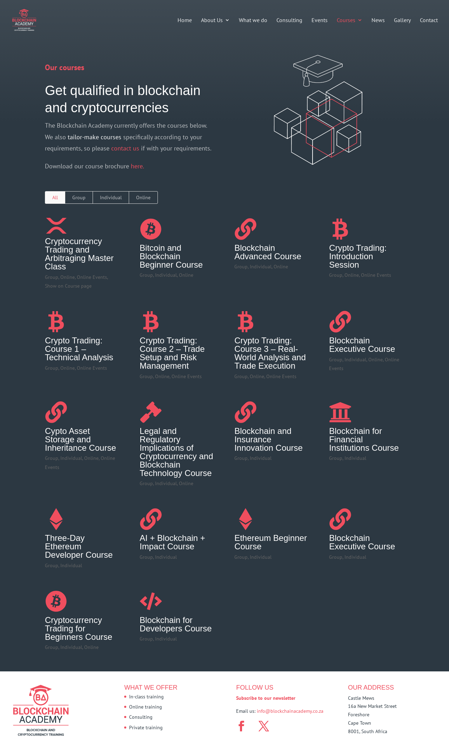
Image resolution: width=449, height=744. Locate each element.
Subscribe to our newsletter (265, 698)
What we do (253, 21)
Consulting (289, 21)
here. (137, 166)
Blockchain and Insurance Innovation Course (268, 439)
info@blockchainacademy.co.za (290, 711)
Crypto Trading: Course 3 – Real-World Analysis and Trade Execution (270, 353)
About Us (212, 21)
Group (79, 197)
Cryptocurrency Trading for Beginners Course (78, 628)
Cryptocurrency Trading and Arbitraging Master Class (79, 253)
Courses (346, 21)
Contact (429, 21)
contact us (126, 148)
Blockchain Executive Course (362, 345)
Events (319, 21)
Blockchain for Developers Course (176, 624)
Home (184, 21)
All (55, 197)
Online (143, 197)
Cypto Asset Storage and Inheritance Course (80, 439)
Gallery (402, 21)
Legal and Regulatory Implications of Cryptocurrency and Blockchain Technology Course (176, 452)
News (378, 21)
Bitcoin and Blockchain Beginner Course (171, 256)
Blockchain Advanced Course (267, 252)
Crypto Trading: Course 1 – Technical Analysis (79, 349)
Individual (111, 197)
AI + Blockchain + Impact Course (172, 542)
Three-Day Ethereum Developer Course (79, 546)
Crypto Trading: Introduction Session (358, 256)
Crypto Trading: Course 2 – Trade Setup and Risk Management (172, 353)
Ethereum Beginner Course (270, 542)
